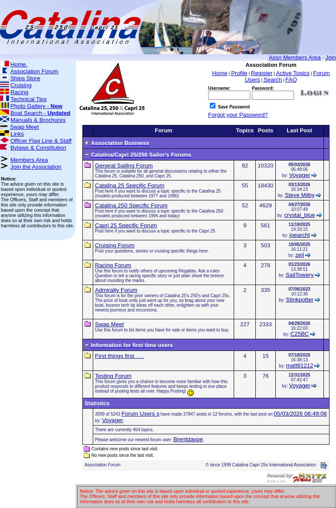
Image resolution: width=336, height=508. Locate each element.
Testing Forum (113, 376)
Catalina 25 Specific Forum (129, 185)
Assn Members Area (295, 57)
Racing (19, 92)
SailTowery (299, 275)
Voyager (299, 175)
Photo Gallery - (36, 106)
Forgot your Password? (238, 114)
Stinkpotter (299, 299)
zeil (299, 255)
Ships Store (25, 78)
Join (331, 57)
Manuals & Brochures (37, 120)
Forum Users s (140, 413)
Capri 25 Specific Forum (126, 225)
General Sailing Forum (124, 165)
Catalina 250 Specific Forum (131, 205)
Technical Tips (28, 99)
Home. (18, 64)
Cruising (21, 85)
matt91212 (299, 365)
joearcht (299, 235)
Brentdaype (188, 439)
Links (17, 134)
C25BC (299, 334)
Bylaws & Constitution (38, 147)
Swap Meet (24, 127)
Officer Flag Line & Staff (41, 141)
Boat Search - (40, 113)
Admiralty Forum (116, 290)
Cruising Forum (114, 245)
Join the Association (36, 167)
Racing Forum (113, 265)
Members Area (29, 160)
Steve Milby (300, 195)
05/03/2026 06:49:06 (300, 413)
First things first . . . (119, 356)
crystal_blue (299, 215)
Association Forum (34, 71)
